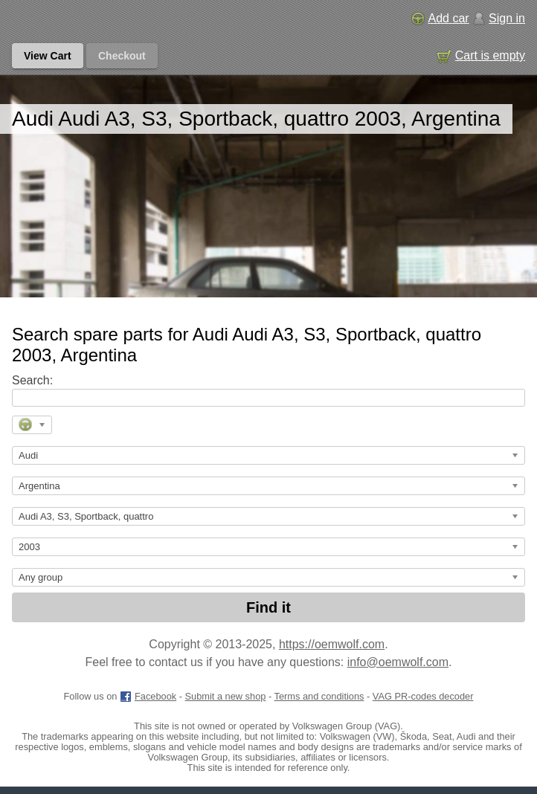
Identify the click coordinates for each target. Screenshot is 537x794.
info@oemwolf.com (397, 662)
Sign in (498, 18)
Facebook (148, 696)
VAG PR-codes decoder (423, 696)
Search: (32, 380)
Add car (440, 18)
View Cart (47, 56)
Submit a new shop (225, 696)
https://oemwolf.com (332, 644)
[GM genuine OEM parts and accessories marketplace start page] (80, 19)
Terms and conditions (319, 696)
